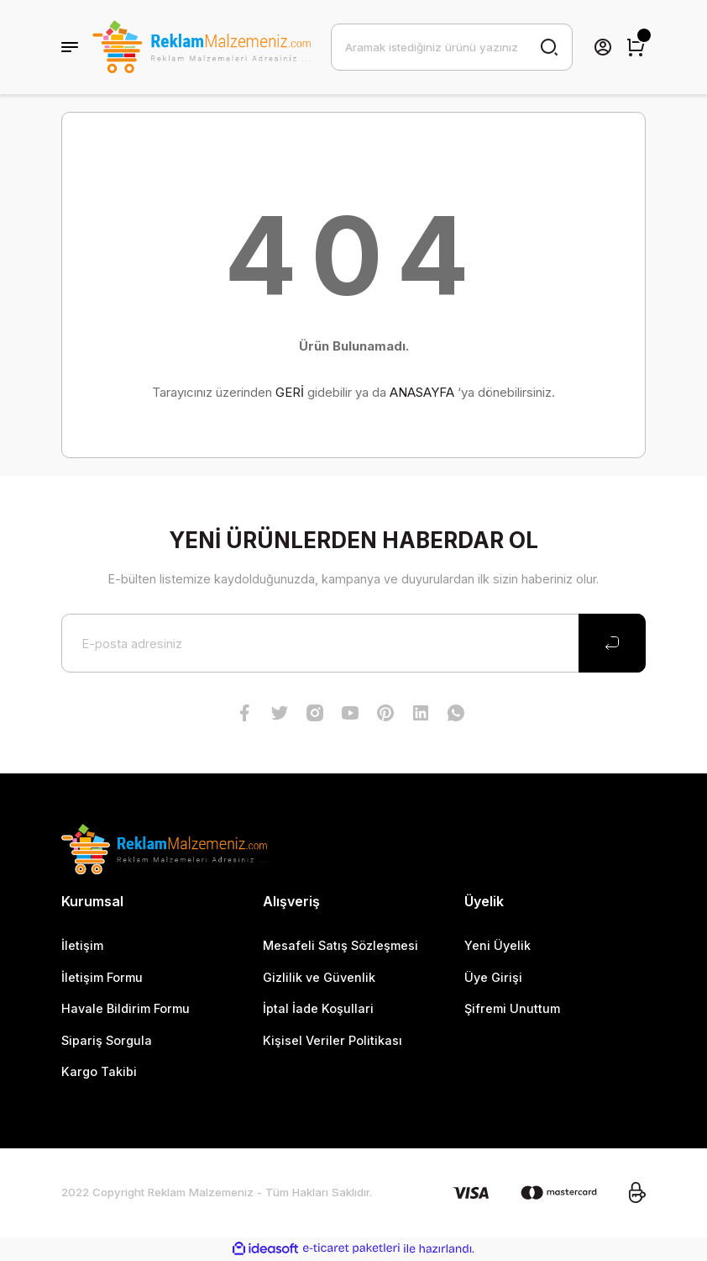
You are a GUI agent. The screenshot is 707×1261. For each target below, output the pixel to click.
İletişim (82, 945)
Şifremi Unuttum (512, 1008)
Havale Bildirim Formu (125, 1008)
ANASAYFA (422, 392)
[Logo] (201, 47)
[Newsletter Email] (353, 643)
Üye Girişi (493, 977)
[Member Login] (603, 47)
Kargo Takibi (99, 1071)
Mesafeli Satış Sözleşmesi (340, 945)
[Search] (452, 47)
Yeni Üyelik (497, 945)
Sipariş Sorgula (106, 1040)
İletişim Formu (102, 977)
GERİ (289, 392)
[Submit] (612, 643)
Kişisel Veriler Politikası (332, 1040)
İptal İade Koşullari (318, 1008)
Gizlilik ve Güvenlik (319, 977)
